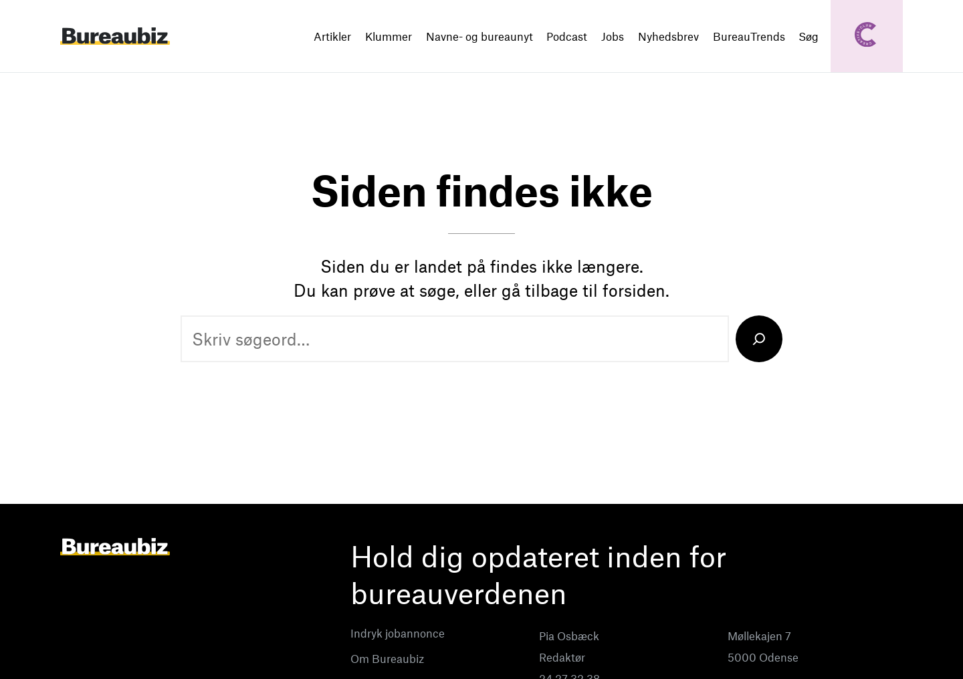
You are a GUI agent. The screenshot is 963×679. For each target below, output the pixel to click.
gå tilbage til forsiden (583, 290)
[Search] (759, 338)
